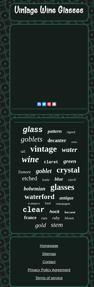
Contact (49, 262)
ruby (56, 218)
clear (34, 210)
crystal (68, 169)
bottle (46, 180)
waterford (40, 196)
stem (57, 224)
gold (40, 225)
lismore (24, 172)
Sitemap (49, 254)
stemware (34, 203)
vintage (43, 148)
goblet (44, 171)
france (30, 217)
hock (55, 211)
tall (23, 151)
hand (48, 203)
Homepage (49, 245)
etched (29, 178)
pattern (55, 131)
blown (69, 218)
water (69, 149)
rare (44, 218)
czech (72, 180)
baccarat (70, 212)
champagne (63, 203)
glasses (62, 187)
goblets (32, 139)
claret (51, 162)
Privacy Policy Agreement (49, 270)
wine (30, 159)
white (74, 141)
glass (33, 129)
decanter (57, 140)
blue (59, 179)
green (69, 161)
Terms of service (49, 278)
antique (66, 197)
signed (71, 132)
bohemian (34, 189)
